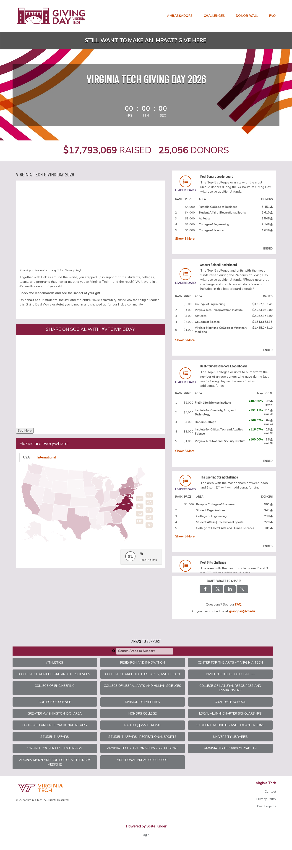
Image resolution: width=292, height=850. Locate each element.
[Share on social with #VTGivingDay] (90, 380)
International (46, 457)
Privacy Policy (266, 799)
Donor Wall (247, 16)
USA (26, 457)
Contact (270, 791)
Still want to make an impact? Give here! (146, 40)
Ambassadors (180, 16)
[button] (242, 589)
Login (145, 835)
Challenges (214, 16)
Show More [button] (185, 239)
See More (25, 430)
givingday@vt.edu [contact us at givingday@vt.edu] (242, 611)
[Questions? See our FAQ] (238, 604)
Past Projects (266, 806)
